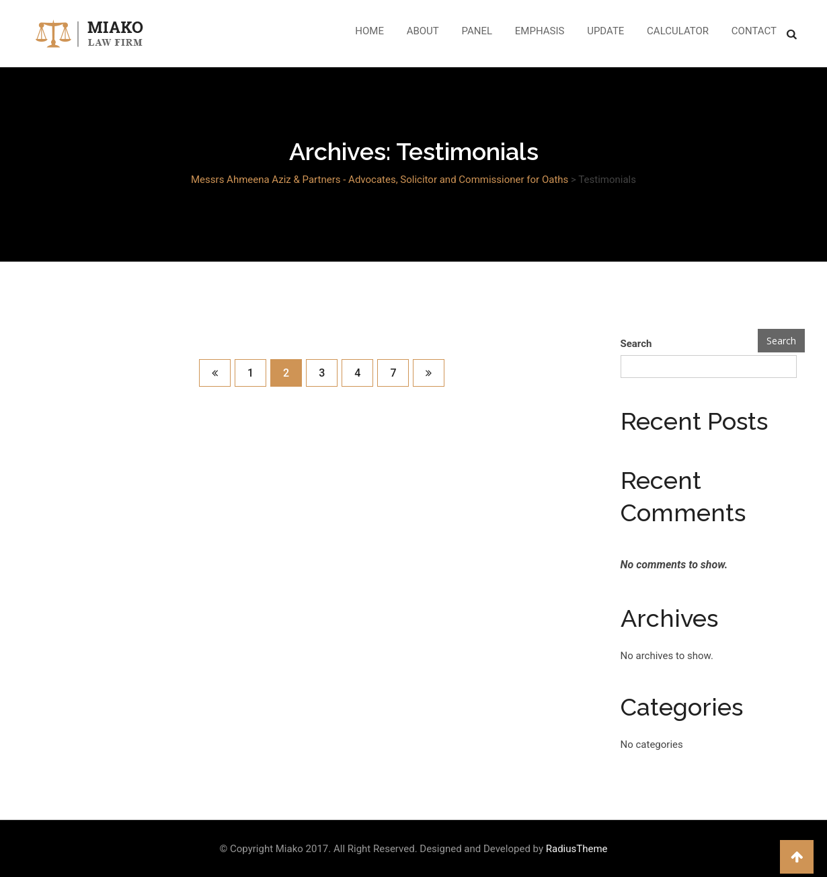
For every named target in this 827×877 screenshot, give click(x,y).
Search (636, 344)
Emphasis (540, 31)
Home (369, 31)
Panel (477, 31)
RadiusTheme (577, 849)
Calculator (678, 31)
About (423, 31)
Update (605, 31)
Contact (754, 31)
